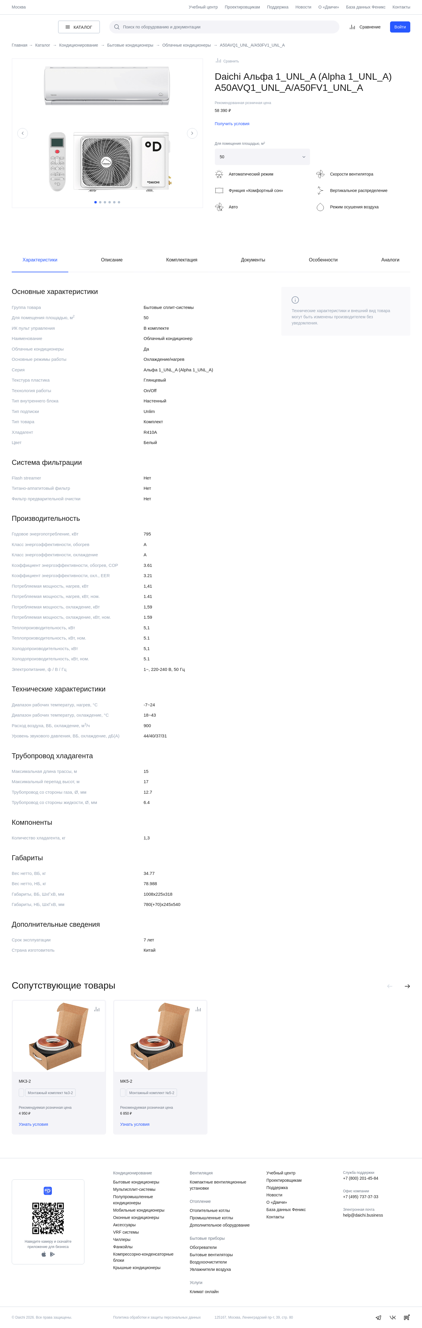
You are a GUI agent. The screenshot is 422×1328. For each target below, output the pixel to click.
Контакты (401, 7)
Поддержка (277, 7)
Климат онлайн (204, 1291)
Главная (19, 45)
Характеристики (40, 259)
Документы (253, 259)
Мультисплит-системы (134, 1189)
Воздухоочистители (208, 1262)
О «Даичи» (328, 7)
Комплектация (181, 259)
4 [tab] (109, 202)
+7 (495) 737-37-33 (360, 1196)
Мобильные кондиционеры (138, 1210)
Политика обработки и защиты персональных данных (157, 1317)
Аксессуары (124, 1224)
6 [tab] (119, 202)
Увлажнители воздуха (210, 1269)
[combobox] (262, 157)
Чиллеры (121, 1239)
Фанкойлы (122, 1246)
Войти (400, 27)
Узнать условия (33, 1124)
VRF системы (126, 1232)
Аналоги (390, 259)
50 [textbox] (222, 157)
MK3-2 (25, 1081)
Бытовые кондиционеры (136, 1182)
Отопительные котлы (210, 1210)
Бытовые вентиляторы (211, 1254)
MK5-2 (126, 1081)
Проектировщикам (242, 7)
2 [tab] (100, 202)
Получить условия (232, 123)
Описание (112, 259)
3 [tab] (105, 202)
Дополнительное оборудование (220, 1225)
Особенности (323, 259)
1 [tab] (95, 202)
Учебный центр (203, 7)
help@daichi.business (363, 1215)
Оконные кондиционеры (136, 1217)
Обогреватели (203, 1247)
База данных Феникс (366, 7)
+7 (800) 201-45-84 (360, 1178)
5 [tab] (114, 202)
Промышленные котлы (211, 1217)
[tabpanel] (107, 129)
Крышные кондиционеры (137, 1267)
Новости (303, 7)
